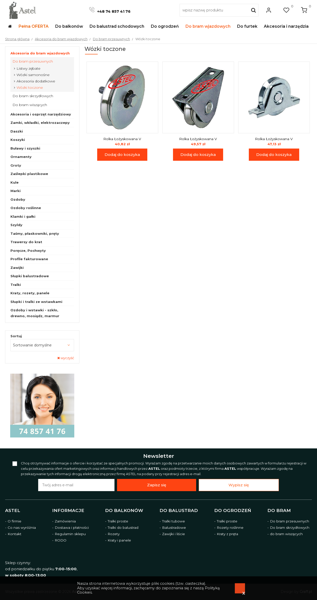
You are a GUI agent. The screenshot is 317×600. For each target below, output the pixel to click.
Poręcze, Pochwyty (28, 250)
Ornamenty (21, 157)
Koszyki (17, 140)
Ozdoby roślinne (25, 208)
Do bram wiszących (29, 105)
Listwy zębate (28, 68)
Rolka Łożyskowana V (122, 139)
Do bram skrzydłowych (32, 96)
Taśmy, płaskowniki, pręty (34, 233)
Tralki (15, 285)
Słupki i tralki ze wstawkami (36, 302)
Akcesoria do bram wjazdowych (40, 53)
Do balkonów (124, 510)
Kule (14, 182)
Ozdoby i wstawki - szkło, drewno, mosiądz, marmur (34, 313)
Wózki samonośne (33, 74)
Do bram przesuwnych (32, 61)
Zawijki (17, 268)
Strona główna (17, 39)
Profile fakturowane (29, 259)
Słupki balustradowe (29, 276)
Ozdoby (17, 199)
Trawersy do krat (26, 242)
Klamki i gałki (22, 216)
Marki (15, 191)
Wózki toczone (30, 87)
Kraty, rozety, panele (29, 293)
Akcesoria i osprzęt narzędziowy (40, 114)
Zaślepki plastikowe (29, 174)
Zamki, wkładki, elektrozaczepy (40, 123)
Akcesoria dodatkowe (36, 81)
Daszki (16, 131)
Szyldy (16, 225)
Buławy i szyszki (25, 148)
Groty (15, 165)
